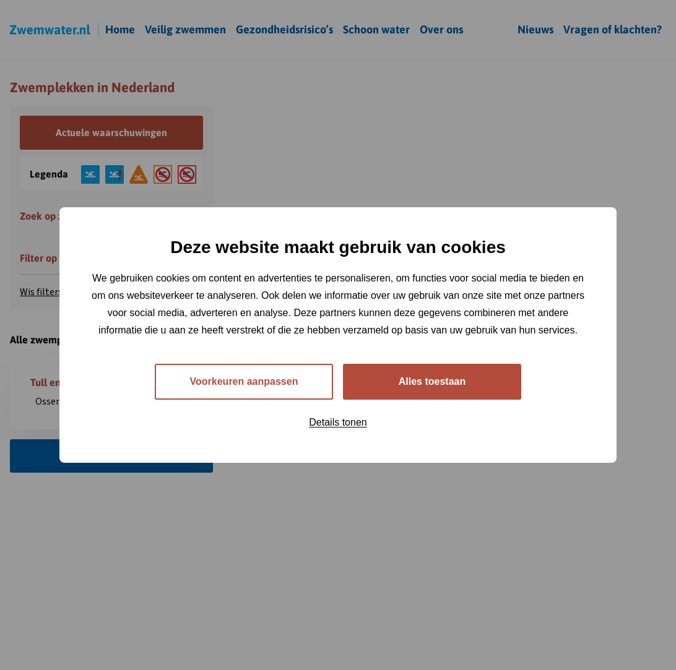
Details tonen (337, 422)
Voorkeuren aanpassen (244, 381)
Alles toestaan (432, 381)
